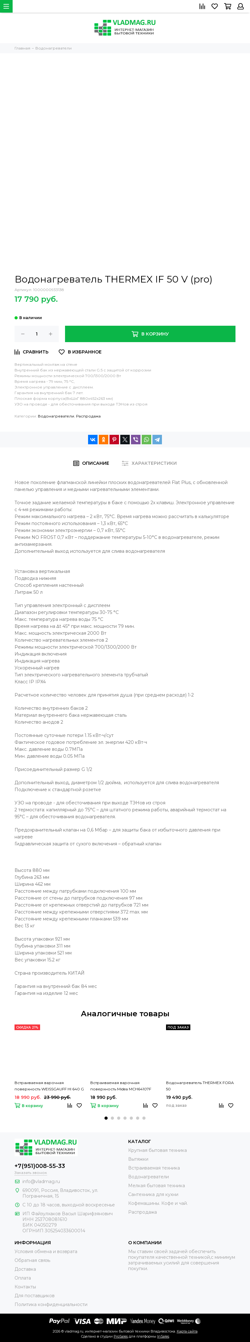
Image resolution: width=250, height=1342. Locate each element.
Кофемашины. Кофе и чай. (158, 1203)
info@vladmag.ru (41, 1181)
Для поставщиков (35, 1295)
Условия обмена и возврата (46, 1251)
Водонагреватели (56, 416)
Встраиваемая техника (154, 1168)
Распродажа (88, 416)
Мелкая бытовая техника (156, 1185)
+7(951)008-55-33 (40, 1166)
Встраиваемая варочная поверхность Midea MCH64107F (120, 1085)
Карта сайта (187, 1331)
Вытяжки (138, 1159)
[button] (106, 1118)
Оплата (23, 1278)
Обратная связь (32, 1260)
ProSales (121, 1336)
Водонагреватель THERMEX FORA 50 (200, 1085)
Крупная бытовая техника (157, 1150)
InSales (163, 1336)
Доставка (25, 1269)
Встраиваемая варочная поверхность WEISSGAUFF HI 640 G (49, 1085)
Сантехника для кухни (153, 1194)
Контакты (25, 1287)
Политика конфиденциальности (51, 1304)
